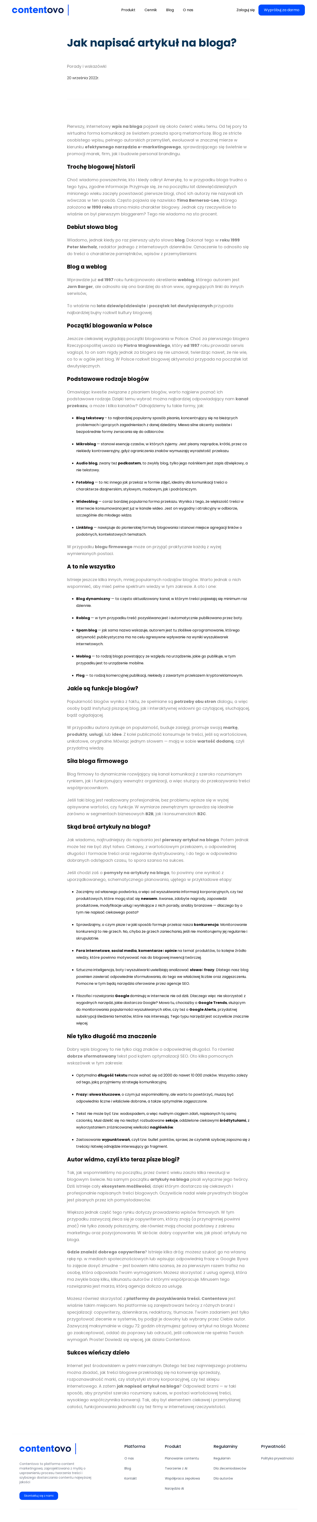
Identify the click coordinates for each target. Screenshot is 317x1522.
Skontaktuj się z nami (39, 1496)
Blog (127, 1468)
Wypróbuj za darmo (281, 10)
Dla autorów (223, 1478)
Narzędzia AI (174, 1488)
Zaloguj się (245, 10)
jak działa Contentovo (167, 1339)
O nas (129, 1458)
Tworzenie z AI (176, 1468)
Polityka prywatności (277, 1458)
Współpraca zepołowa (182, 1478)
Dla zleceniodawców (230, 1468)
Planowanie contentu (182, 1458)
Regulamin (222, 1458)
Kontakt (130, 1478)
